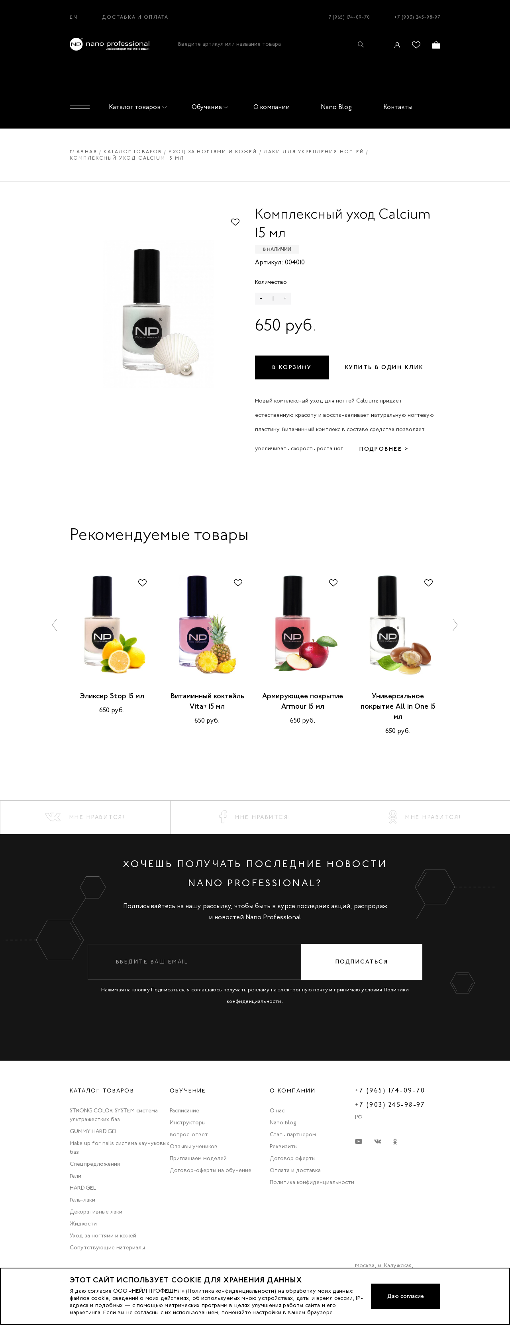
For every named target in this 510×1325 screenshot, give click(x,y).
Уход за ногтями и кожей (213, 152)
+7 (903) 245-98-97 (417, 17)
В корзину (292, 367)
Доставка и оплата (135, 17)
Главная (83, 152)
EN (74, 17)
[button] (55, 625)
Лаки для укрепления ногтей (314, 152)
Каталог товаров (136, 107)
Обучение (208, 107)
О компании (271, 107)
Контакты (397, 107)
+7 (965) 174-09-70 (348, 17)
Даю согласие (405, 1296)
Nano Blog (336, 107)
